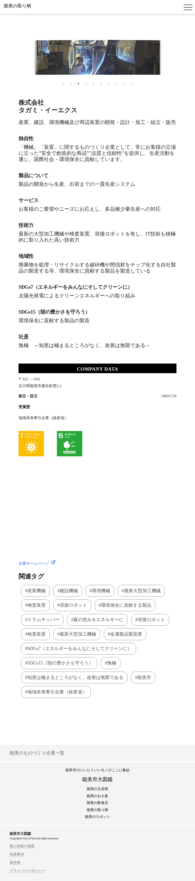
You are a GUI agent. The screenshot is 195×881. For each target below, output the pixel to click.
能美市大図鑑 (97, 779)
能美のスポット (97, 816)
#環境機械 (100, 590)
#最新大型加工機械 (141, 590)
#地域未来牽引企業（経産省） (56, 691)
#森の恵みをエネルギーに (97, 619)
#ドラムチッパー (42, 619)
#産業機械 (35, 590)
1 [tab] (63, 83)
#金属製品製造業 (125, 634)
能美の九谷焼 (97, 788)
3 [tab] (78, 83)
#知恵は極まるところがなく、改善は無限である (74, 677)
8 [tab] (116, 83)
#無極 (110, 663)
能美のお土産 (97, 796)
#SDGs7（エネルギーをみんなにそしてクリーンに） (78, 648)
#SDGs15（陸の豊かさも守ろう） (59, 663)
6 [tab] (101, 83)
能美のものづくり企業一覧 (37, 753)
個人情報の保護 (22, 846)
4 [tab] (86, 83)
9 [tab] (124, 83)
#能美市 (143, 677)
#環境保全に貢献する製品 (125, 605)
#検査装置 (35, 605)
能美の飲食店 (97, 802)
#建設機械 (67, 590)
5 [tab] (93, 83)
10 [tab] (131, 83)
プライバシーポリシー (27, 871)
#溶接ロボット (72, 605)
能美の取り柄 (97, 809)
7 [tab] (108, 83)
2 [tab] (70, 83)
